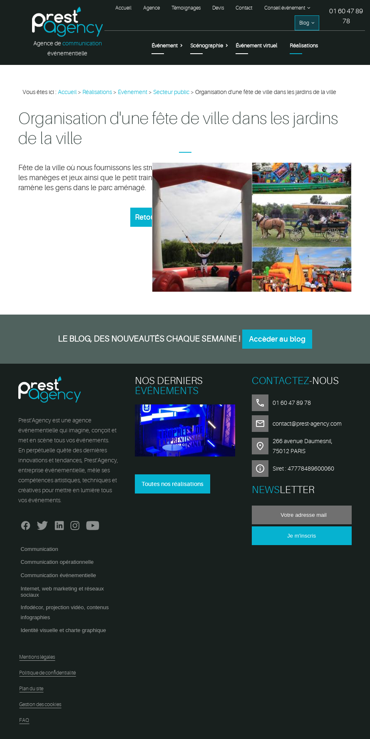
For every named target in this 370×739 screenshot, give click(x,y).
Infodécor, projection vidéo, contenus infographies (64, 612)
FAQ (24, 720)
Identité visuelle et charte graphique (63, 630)
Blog (304, 23)
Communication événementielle (58, 575)
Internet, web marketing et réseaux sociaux (62, 591)
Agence (151, 8)
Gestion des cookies (40, 704)
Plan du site (31, 689)
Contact (244, 8)
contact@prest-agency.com (307, 423)
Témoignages (186, 8)
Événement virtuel (256, 45)
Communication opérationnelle (57, 562)
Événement (164, 45)
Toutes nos (173, 484)
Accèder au (277, 339)
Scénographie (206, 45)
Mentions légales (37, 657)
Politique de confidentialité (47, 673)
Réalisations (304, 45)
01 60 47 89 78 (346, 16)
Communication (39, 549)
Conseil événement (284, 8)
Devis (218, 8)
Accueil (123, 8)
